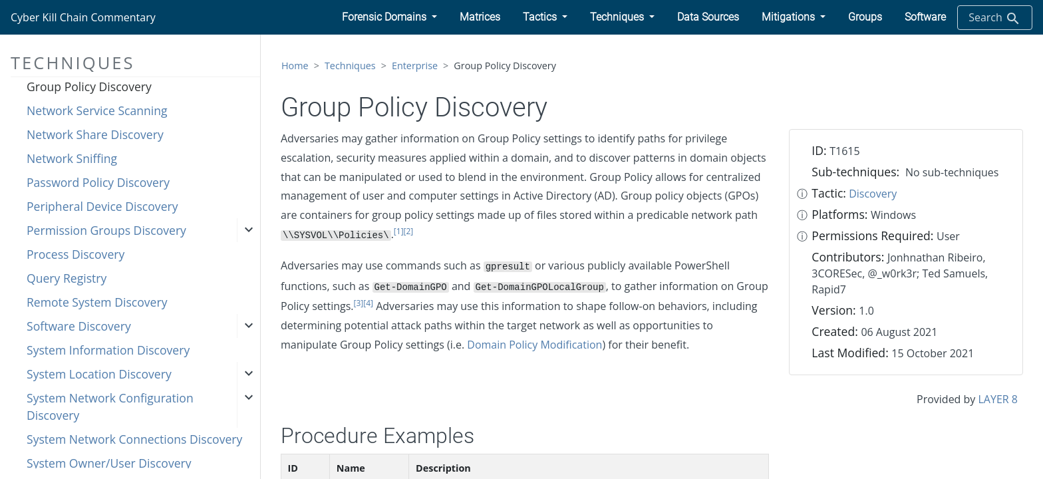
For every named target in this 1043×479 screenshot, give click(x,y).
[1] (399, 231)
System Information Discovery (108, 350)
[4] (368, 303)
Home (295, 65)
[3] (359, 303)
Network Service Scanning (97, 110)
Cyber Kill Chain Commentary (83, 17)
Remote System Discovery (97, 302)
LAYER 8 (998, 399)
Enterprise (415, 65)
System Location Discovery (99, 374)
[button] (389, 17)
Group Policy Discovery (89, 86)
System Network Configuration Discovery (110, 406)
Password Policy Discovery (98, 182)
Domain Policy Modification (534, 344)
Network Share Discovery (95, 134)
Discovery (873, 193)
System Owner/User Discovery (109, 463)
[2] (409, 231)
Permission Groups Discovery (106, 230)
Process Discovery (75, 254)
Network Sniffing (72, 158)
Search (994, 18)
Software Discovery (79, 326)
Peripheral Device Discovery (102, 206)
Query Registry (66, 278)
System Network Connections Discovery (134, 439)
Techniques (350, 65)
